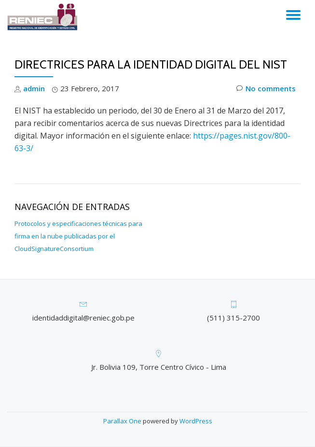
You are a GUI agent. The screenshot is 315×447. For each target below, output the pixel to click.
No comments (266, 89)
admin (34, 88)
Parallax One (123, 421)
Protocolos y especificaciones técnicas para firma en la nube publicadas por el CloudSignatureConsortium (78, 236)
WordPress (195, 421)
